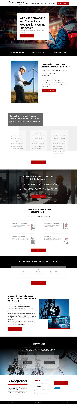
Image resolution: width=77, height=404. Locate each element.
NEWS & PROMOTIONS (50, 3)
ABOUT (27, 3)
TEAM (41, 3)
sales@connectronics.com (42, 383)
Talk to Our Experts (27, 35)
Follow (58, 387)
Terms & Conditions (38, 402)
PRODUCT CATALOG (34, 3)
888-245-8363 (39, 386)
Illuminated (67, 402)
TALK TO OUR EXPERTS (63, 3)
